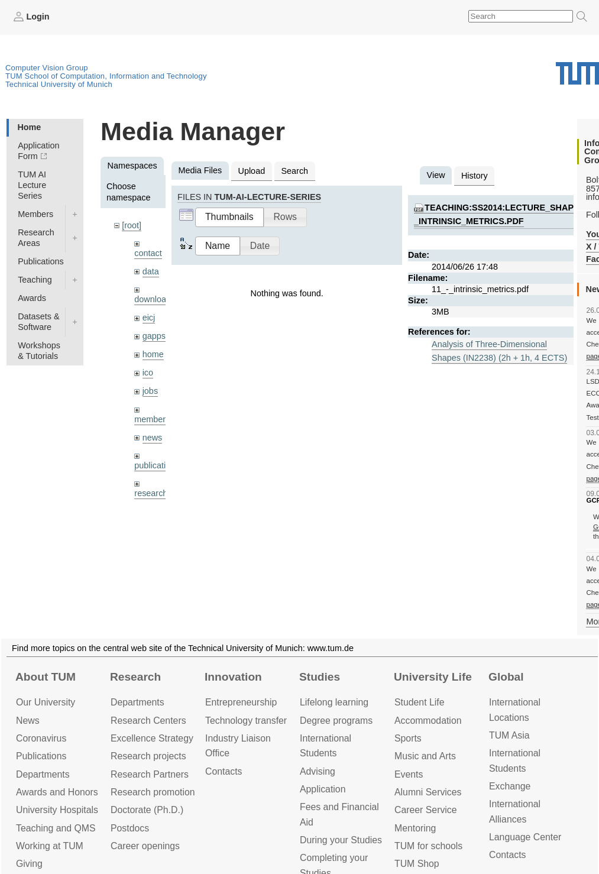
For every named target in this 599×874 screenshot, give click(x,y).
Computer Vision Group (46, 67)
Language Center (525, 837)
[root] (131, 225)
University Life (433, 677)
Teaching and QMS (56, 828)
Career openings (145, 846)
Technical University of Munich (58, 84)
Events (408, 774)
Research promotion (153, 792)
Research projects (148, 756)
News (28, 721)
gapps (154, 336)
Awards (32, 298)
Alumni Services (427, 792)
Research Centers (148, 721)
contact (147, 253)
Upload (251, 171)
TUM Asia (509, 735)
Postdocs (130, 828)
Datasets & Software (38, 322)
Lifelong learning (334, 702)
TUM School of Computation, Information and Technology (106, 76)
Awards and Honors (57, 792)
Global (506, 677)
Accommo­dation (428, 721)
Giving (29, 864)
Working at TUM (49, 846)
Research (135, 677)
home (153, 354)
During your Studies (341, 840)
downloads (154, 299)
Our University (45, 702)
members (152, 419)
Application (322, 789)
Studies (319, 677)
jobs (150, 391)
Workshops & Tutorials (39, 351)
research (150, 493)
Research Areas (36, 238)
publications (156, 465)
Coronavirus (41, 738)
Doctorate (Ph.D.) (147, 810)
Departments (43, 774)
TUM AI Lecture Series (32, 185)
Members (35, 214)
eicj (149, 317)
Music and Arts (425, 756)
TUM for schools (428, 846)
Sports (408, 738)
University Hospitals (57, 810)
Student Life (419, 702)
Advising (317, 771)
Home (29, 127)
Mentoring (415, 828)
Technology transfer (246, 721)
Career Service (425, 810)
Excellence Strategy (152, 738)
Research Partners (150, 774)
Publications (41, 261)
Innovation (233, 677)
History (474, 175)
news (153, 437)
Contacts (223, 771)
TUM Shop (416, 864)
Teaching (35, 279)
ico (148, 372)
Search (294, 171)
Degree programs (336, 721)
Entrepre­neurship (241, 702)
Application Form (38, 151)
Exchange (509, 786)
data (151, 271)
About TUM (45, 677)
